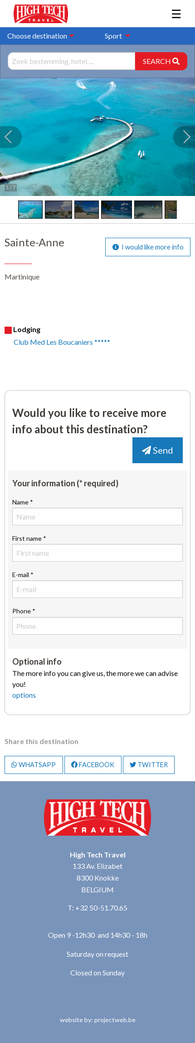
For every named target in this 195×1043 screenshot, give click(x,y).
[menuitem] (115, 35)
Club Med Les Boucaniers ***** (62, 342)
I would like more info (148, 247)
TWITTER (149, 765)
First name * (97, 548)
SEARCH (161, 61)
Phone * (97, 620)
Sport (113, 35)
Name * (97, 511)
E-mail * (97, 584)
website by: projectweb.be (98, 1019)
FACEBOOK (92, 765)
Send (157, 450)
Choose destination (37, 35)
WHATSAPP (33, 765)
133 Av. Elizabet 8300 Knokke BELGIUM (97, 877)
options (24, 694)
